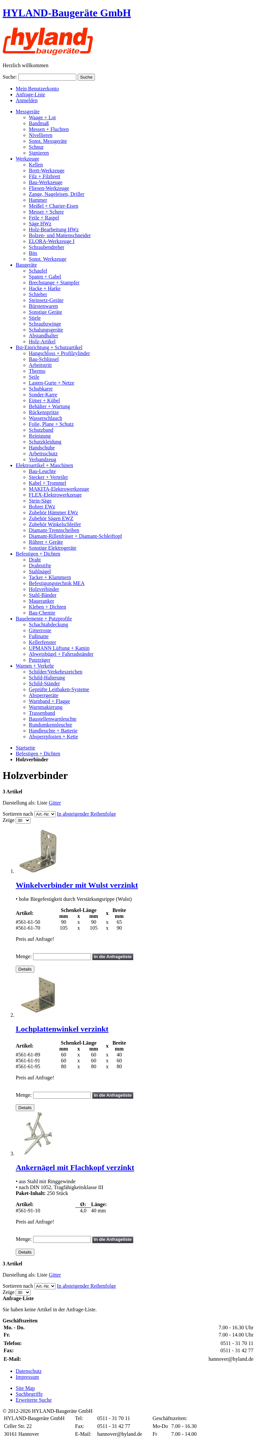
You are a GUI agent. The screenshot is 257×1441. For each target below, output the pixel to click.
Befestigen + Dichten (38, 753)
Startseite (25, 747)
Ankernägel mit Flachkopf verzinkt (75, 1167)
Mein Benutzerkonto (37, 88)
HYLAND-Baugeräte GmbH (67, 13)
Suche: (10, 77)
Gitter (55, 803)
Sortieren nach (18, 814)
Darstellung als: (19, 803)
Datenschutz (29, 1371)
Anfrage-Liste (30, 94)
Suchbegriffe (29, 1394)
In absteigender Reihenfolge (86, 814)
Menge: (24, 956)
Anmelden (27, 100)
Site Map (25, 1388)
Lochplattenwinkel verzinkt (62, 1029)
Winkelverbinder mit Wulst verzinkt (77, 885)
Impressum (27, 1377)
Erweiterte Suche (34, 1400)
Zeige (8, 820)
